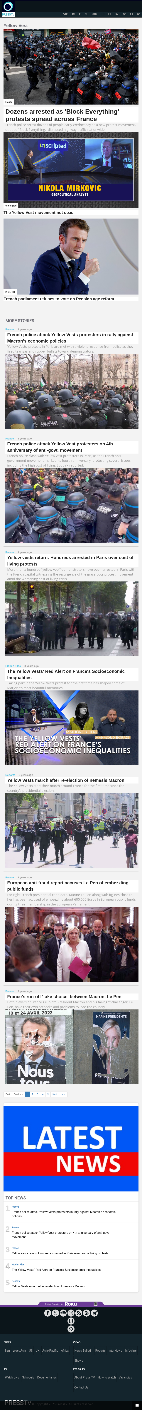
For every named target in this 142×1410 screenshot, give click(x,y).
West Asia (19, 1350)
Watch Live (12, 1377)
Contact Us (81, 1387)
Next (55, 1094)
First (8, 1094)
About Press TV (84, 1377)
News (7, 1342)
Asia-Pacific (50, 1350)
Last (63, 1094)
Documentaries (47, 1377)
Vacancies (125, 1377)
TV (5, 1369)
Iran (7, 1350)
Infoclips (131, 1350)
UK (37, 1350)
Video (76, 1342)
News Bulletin (83, 1350)
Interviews (115, 1350)
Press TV (79, 1369)
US (31, 1350)
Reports (100, 1350)
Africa (65, 1350)
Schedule (28, 1377)
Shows (78, 1360)
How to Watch (107, 1377)
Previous (18, 1094)
